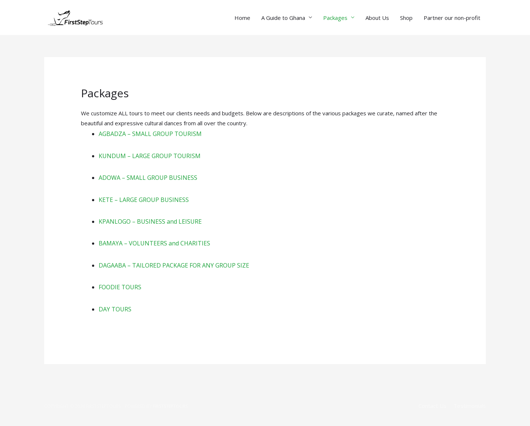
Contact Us (432, 405)
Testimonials (469, 405)
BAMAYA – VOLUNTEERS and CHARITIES (154, 243)
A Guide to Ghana (283, 17)
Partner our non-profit (452, 17)
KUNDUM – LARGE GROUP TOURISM (150, 156)
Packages (335, 17)
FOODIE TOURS (120, 287)
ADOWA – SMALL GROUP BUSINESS (148, 178)
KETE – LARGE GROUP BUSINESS (144, 200)
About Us (377, 17)
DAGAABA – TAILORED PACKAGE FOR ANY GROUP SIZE (174, 265)
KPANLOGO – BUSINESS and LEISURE (150, 221)
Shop (406, 17)
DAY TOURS (115, 309)
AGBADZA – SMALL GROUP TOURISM (150, 134)
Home (242, 17)
